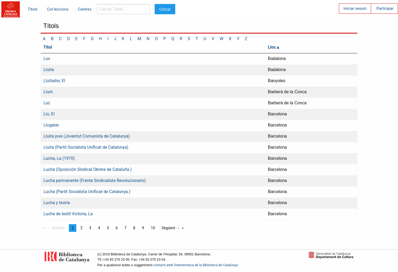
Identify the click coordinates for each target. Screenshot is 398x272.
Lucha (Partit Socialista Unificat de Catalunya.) (87, 191)
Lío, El (49, 113)
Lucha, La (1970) (59, 158)
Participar (385, 8)
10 (153, 228)
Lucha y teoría (57, 202)
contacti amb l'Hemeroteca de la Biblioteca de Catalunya (195, 265)
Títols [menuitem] (32, 9)
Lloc (272, 47)
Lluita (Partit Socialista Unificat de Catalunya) (86, 147)
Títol (48, 47)
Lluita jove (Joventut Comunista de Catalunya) (87, 136)
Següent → (171, 228)
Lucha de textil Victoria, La (68, 213)
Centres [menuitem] (85, 9)
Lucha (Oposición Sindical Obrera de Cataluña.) (88, 169)
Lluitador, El (54, 80)
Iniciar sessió (355, 8)
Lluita (49, 69)
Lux (47, 58)
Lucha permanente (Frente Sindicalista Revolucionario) (95, 180)
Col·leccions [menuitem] (57, 9)
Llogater (51, 125)
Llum (48, 91)
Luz (47, 102)
